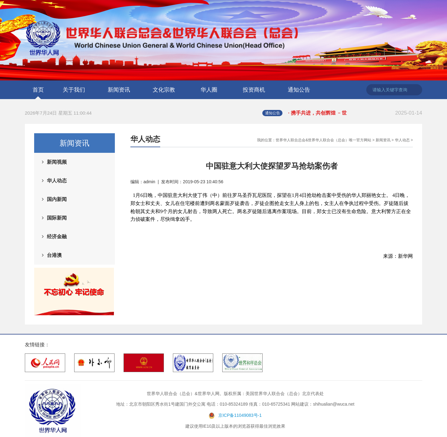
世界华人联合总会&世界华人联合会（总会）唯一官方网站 (323, 140)
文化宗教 (164, 90)
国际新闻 (57, 218)
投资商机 (254, 90)
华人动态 (57, 180)
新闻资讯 (119, 90)
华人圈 (209, 90)
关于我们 (74, 90)
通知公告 (299, 90)
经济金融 (57, 236)
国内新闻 (57, 199)
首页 (38, 90)
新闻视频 (57, 162)
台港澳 (54, 255)
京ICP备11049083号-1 (240, 415)
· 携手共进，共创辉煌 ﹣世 (355, 113)
